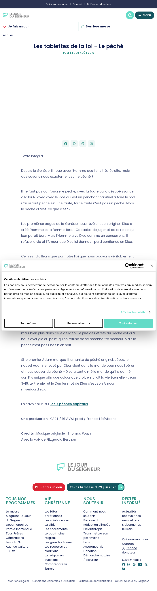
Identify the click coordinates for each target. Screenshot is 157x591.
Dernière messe (98, 26)
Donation (90, 551)
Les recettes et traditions (56, 549)
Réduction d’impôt (96, 525)
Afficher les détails (133, 312)
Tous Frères (14, 533)
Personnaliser (78, 323)
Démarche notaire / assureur (96, 557)
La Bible (50, 525)
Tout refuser (28, 323)
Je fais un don (18, 26)
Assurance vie (93, 547)
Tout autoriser (128, 323)
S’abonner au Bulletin (131, 527)
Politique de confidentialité (95, 581)
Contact (77, 4)
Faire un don (92, 520)
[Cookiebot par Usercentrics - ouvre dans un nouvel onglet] (127, 266)
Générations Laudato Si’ (15, 540)
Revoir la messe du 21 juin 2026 (97, 487)
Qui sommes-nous (57, 4)
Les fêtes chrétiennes (53, 513)
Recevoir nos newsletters (131, 518)
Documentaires (17, 525)
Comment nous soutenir (94, 513)
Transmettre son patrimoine (95, 535)
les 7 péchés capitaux (69, 404)
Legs (86, 542)
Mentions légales (18, 581)
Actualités (129, 511)
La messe (12, 511)
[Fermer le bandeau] (151, 266)
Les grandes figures (59, 542)
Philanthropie (93, 529)
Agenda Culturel (17, 547)
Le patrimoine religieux (55, 535)
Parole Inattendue (19, 529)
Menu (147, 15)
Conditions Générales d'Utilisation (53, 581)
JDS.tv (10, 551)
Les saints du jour (57, 520)
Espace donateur (100, 4)
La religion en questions (54, 557)
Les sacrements (56, 529)
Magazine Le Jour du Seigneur (18, 518)
